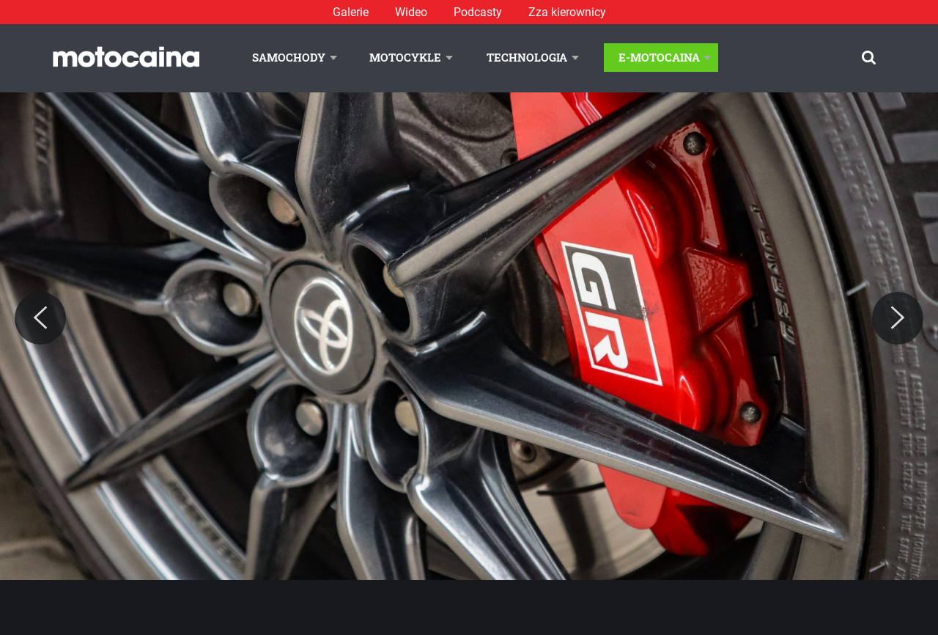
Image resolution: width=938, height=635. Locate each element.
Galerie (351, 12)
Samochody (288, 57)
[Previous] (40, 318)
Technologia (527, 57)
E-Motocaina (659, 57)
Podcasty (478, 12)
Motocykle (405, 57)
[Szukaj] (869, 58)
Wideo (411, 12)
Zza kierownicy (567, 12)
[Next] (897, 318)
